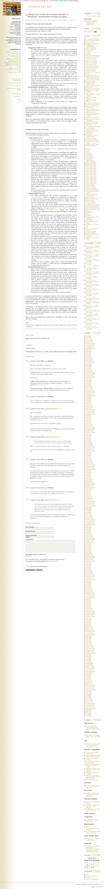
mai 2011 (88, 604)
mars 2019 (89, 460)
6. (29, 487)
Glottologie (89, 156)
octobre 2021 (89, 412)
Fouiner (86, 28)
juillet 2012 (89, 582)
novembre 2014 (90, 539)
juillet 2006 (89, 693)
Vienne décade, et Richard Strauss (91, 128)
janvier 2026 (89, 342)
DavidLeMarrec (53, 408)
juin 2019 (88, 455)
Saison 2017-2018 (91, 174)
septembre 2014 (90, 543)
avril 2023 (88, 385)
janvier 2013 (89, 573)
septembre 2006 (90, 690)
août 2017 (88, 489)
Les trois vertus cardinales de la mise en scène (14, 69)
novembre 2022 (90, 392)
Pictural (88, 214)
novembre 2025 (90, 345)
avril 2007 (88, 679)
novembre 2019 (90, 448)
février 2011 (89, 608)
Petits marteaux (90, 185)
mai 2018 (88, 475)
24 (98, 866)
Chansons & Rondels (92, 139)
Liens (19, 101)
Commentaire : (30, 539)
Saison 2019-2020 (91, 177)
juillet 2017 (89, 490)
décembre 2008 (90, 648)
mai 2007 (88, 677)
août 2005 (88, 709)
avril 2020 (88, 440)
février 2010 (89, 627)
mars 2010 (89, 625)
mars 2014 (89, 552)
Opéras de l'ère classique (93, 88)
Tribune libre (18, 96)
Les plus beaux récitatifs (92, 79)
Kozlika (92, 884)
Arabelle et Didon (16, 61)
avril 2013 (88, 569)
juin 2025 (88, 353)
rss (74, 20)
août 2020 (88, 434)
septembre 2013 (90, 561)
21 (91, 866)
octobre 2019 (89, 449)
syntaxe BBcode (53, 561)
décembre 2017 (90, 483)
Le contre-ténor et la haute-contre (91, 753)
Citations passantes (91, 61)
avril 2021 (88, 421)
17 (98, 864)
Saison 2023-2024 (91, 183)
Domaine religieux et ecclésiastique (91, 195)
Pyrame (71, 195)
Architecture (89, 212)
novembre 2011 (90, 595)
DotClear (99, 884)
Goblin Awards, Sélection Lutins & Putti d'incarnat (93, 77)
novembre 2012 (90, 576)
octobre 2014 (89, 541)
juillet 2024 (89, 365)
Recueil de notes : (16, 79)
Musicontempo (90, 200)
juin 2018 (88, 474)
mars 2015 (89, 533)
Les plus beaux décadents (93, 126)
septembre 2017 (90, 487)
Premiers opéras (90, 81)
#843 (70, 20)
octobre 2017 (89, 486)
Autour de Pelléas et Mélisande (91, 124)
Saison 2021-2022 (91, 180)
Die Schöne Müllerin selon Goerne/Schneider (93, 832)
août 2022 (88, 397)
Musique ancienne (91, 231)
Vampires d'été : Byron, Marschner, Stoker (92, 57)
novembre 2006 (90, 686)
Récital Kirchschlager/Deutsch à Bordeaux (92, 828)
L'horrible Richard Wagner (93, 104)
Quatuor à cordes (91, 186)
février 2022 (89, 406)
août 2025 (88, 349)
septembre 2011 (90, 598)
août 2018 (88, 470)
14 (91, 864)
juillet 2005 (89, 711)
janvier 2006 (89, 702)
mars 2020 (89, 441)
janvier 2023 (89, 389)
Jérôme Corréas (54, 209)
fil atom (88, 877)
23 (96, 866)
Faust (87, 73)
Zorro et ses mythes (91, 60)
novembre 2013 (90, 558)
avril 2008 (88, 660)
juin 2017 (88, 492)
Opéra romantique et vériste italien (91, 106)
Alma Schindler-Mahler (92, 67)
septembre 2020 (90, 432)
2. (29, 396)
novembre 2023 (90, 374)
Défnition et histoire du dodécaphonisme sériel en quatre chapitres (93, 777)
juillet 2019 (89, 454)
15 (93, 864)
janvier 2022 (89, 408)
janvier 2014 (89, 555)
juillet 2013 (89, 564)
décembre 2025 (90, 343)
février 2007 (89, 682)
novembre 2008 (90, 650)
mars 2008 (89, 662)
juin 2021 (88, 418)
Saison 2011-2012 (91, 165)
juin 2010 (88, 621)
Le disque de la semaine (92, 204)
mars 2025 (89, 357)
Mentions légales (16, 93)
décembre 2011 (90, 593)
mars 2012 (89, 588)
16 (96, 864)
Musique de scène (91, 145)
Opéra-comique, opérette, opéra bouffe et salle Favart (93, 765)
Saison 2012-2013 (91, 167)
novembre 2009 (90, 631)
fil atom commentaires (92, 879)
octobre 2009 (89, 633)
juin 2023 (88, 382)
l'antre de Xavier (42, 385)
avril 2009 (88, 642)
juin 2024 (88, 366)
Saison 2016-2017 (91, 173)
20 (89, 866)
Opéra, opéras (90, 197)
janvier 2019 (89, 463)
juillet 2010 (89, 619)
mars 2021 (89, 423)
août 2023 (88, 379)
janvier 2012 (89, 592)
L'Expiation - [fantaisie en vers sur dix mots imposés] (93, 806)
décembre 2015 (90, 519)
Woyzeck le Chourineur (14, 62)
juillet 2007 (89, 674)
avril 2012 (88, 587)
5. (29, 459)
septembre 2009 (90, 634)
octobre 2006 (89, 688)
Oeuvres (88, 148)
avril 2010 (88, 624)
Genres (88, 150)
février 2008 (89, 664)
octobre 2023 (89, 376)
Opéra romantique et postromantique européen (93, 109)
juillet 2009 (89, 637)
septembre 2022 (90, 395)
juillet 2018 (89, 472)
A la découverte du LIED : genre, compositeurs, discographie (93, 745)
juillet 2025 (89, 351)
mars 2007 (89, 680)
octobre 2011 (89, 596)
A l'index (88, 230)
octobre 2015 (89, 523)
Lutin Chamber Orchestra (93, 207)
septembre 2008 (90, 653)
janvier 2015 (89, 536)
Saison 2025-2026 (91, 48)
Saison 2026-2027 (91, 49)
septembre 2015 (90, 524)
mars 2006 (89, 699)
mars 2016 (89, 515)
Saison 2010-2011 (91, 164)
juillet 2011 (89, 601)
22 (93, 866)
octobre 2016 (89, 504)
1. (29, 360)
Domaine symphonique (92, 189)
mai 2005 (88, 714)
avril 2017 (88, 495)
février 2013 (89, 572)
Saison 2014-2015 (91, 170)
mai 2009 (88, 641)
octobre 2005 (89, 706)
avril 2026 (88, 337)
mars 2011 (89, 607)
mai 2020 (88, 438)
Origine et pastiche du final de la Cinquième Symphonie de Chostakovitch (92, 22)
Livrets (88, 151)
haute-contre (53, 149)
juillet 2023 (89, 380)
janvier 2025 (89, 360)
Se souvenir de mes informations (38, 566)
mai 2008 (88, 659)
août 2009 (88, 636)
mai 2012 (88, 585)
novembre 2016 (90, 503)
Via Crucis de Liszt (91, 75)
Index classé (29, 338)
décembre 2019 (90, 446)
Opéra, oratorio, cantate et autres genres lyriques (93, 756)
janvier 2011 (89, 610)
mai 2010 (88, 622)
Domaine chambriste (91, 188)
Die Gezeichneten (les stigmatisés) (92, 131)
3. (29, 408)
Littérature (89, 54)
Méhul (63, 158)
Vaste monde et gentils (92, 228)
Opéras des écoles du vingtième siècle (92, 136)
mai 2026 (88, 336)
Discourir (88, 211)
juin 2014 (88, 547)
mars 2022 (89, 405)
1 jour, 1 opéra (90, 42)
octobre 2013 (89, 559)
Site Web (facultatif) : (31, 535)
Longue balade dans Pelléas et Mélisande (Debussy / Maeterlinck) (92, 728)
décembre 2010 (90, 611)
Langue (88, 52)
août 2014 (88, 544)
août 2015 (88, 526)
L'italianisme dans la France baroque (15, 52)
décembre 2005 (90, 703)
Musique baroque (91, 233)
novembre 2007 (90, 668)
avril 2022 (88, 403)
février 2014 (89, 553)
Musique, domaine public (14, 83)
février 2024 (89, 371)
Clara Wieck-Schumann (92, 66)
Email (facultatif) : (30, 531)
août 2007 (88, 673)
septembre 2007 (90, 671)
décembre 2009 (90, 630)
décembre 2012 (90, 575)
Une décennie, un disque (93, 40)
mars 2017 (89, 497)
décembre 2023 (90, 372)
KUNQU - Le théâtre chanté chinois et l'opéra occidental (92, 795)
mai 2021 (88, 420)
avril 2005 (88, 716)
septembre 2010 (90, 616)
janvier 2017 (89, 500)
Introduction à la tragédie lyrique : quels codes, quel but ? (93, 736)
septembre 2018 (90, 469)
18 (85, 866)
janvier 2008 (89, 665)
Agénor (33, 141)
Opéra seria (89, 87)
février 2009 (89, 645)
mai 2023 (88, 383)
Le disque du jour (90, 203)
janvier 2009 (89, 647)
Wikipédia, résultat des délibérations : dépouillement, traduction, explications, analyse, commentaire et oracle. (93, 849)
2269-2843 (99, 887)
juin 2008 (88, 657)
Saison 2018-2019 (91, 176)
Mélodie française (91, 70)
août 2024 (88, 363)
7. (29, 499)
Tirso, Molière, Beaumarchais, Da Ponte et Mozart (93, 94)
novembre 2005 (90, 705)
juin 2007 (88, 676)
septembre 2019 (90, 451)
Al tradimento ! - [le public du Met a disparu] (93, 809)
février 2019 (89, 461)
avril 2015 (88, 532)
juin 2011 (88, 602)
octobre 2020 (89, 431)
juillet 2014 (89, 546)
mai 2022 (88, 402)
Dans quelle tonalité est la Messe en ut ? (36, 554)
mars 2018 (89, 478)
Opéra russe (89, 133)
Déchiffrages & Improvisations (90, 45)
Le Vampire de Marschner (93, 103)
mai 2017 (88, 494)
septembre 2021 (90, 414)
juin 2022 (88, 400)
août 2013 (88, 562)
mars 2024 (89, 369)
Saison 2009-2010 (91, 162)
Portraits (88, 153)
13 (89, 864)
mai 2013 (88, 567)
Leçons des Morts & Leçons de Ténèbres (15, 59)
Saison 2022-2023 (91, 182)
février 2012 (89, 590)
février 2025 (89, 359)
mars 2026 (89, 339)
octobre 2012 (89, 578)
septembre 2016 (90, 506)
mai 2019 (88, 457)
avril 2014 (88, 550)
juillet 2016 (89, 509)
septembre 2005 (90, 708)
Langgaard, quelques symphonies (92, 820)
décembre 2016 (90, 501)
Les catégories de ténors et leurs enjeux (93, 762)
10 (98, 863)
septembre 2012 (90, 579)
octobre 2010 (89, 614)
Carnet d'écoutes (90, 201)
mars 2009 (89, 644)
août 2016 (88, 507)
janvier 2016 (89, 518)
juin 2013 (88, 565)
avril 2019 (88, 458)
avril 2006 (88, 697)
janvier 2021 (89, 426)
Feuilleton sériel (16, 72)
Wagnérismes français (92, 122)
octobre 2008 (89, 651)
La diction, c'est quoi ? (92, 779)
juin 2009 (88, 639)
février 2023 (89, 388)
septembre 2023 (90, 377)
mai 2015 (88, 530)
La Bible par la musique (92, 43)
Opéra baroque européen (93, 85)
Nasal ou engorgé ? (15, 64)
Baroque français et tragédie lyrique (91, 83)
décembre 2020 (90, 428)
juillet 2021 (89, 417)
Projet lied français (91, 69)
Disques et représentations (60, 20)
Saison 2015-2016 (91, 171)
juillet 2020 (89, 435)
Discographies (90, 158)
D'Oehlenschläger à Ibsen (93, 55)
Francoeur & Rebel (37, 197)
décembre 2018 (90, 464)
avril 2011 (88, 605)
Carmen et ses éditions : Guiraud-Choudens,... (93, 247)
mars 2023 (89, 386)
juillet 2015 (89, 527)
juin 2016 (88, 510)
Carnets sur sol (40, 6)
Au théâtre (89, 215)
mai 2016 (88, 512)
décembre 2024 (90, 362)
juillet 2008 (89, 656)
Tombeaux (89, 264)
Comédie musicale (91, 138)
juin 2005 (88, 713)
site (61, 408)
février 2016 (89, 516)
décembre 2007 (90, 667)
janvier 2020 (89, 445)
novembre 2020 (90, 429)
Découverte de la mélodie (93, 72)
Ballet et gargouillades (92, 198)
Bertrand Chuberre (62, 208)
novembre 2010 (90, 613)
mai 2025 (88, 354)
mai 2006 (88, 696)
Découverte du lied (91, 64)
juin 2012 (88, 584)
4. (29, 436)
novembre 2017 (90, 484)
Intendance (89, 51)
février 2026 (89, 340)
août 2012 (88, 581)
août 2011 (88, 599)
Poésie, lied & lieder (91, 63)
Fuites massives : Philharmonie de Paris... (92, 302)
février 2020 (89, 443)
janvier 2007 (89, 683)
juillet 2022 (89, 399)
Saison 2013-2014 (91, 168)
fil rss (87, 874)
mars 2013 (89, 570)
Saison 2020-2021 (91, 179)
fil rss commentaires (91, 876)
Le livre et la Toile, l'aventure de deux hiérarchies (16, 56)
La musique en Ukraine (92, 39)
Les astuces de (16, 85)
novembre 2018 (90, 466)
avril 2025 (88, 356)
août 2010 (88, 618)
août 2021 (88, 415)
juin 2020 (88, 437)
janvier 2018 (89, 481)
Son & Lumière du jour (92, 206)
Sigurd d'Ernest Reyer (92, 117)
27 (89, 867)
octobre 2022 (89, 394)
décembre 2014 (90, 538)
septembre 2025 (90, 348)
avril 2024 (88, 368)
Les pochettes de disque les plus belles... (92, 256)
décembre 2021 (90, 409)
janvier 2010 (89, 628)
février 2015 (89, 535)
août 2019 (88, 452)
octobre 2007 (89, 670)
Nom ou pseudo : (30, 527)
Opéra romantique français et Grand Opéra (92, 112)
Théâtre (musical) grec (92, 144)
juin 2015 (88, 529)
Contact (19, 99)
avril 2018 (88, 477)
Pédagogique (89, 154)
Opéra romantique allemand (91, 100)
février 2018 (89, 480)
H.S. (87, 227)
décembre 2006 (90, 685)
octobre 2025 (89, 346)
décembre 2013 (90, 556)
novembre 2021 (90, 411)
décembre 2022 (90, 391)
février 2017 (89, 498)
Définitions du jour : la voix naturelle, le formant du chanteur (93, 770)
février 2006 (89, 700)
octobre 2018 (89, 467)
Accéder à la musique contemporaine (92, 839)
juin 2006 (88, 694)
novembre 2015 (90, 521)
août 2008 (88, 654)
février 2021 (89, 425)
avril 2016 (88, 513)
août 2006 (88, 691)
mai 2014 (88, 549)
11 (85, 864)
